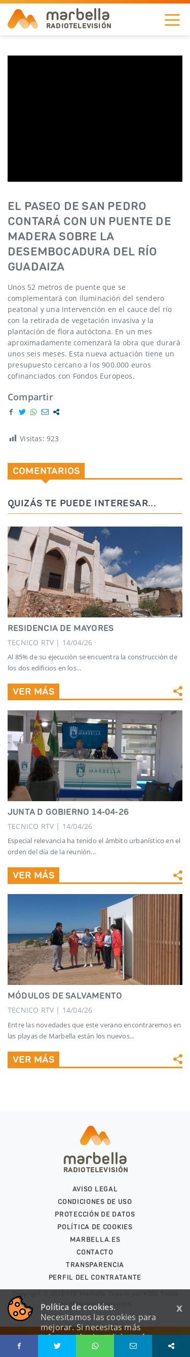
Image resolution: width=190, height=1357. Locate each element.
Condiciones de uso (95, 1201)
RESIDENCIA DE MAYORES (60, 628)
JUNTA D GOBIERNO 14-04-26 (68, 811)
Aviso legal (95, 1189)
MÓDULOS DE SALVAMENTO (65, 995)
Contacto (95, 1252)
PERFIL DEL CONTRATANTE (95, 1277)
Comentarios (46, 470)
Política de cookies (94, 1227)
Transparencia (95, 1265)
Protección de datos (95, 1214)
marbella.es (95, 1239)
